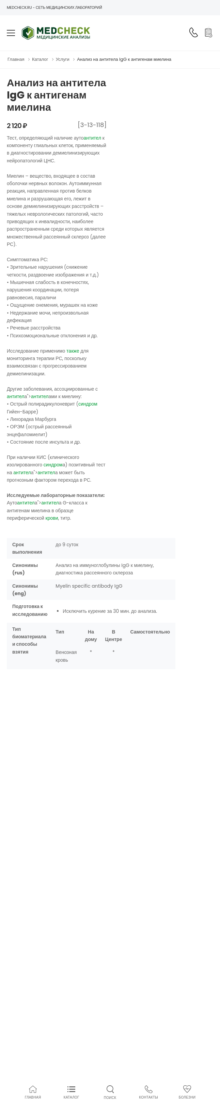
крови (52, 518)
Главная (15, 59)
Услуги (62, 59)
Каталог (40, 59)
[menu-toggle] (11, 33)
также (72, 351)
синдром (87, 403)
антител (92, 138)
